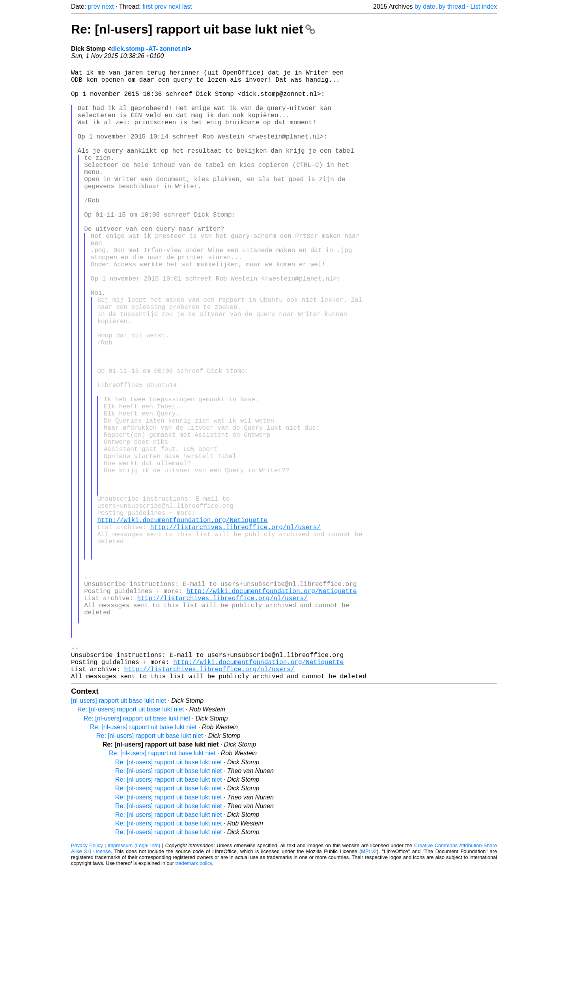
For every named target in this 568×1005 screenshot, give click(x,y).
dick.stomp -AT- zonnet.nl (149, 48)
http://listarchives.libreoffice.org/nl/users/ (235, 629)
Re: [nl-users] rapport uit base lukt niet (193, 29)
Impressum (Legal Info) (134, 981)
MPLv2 (369, 987)
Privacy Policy (87, 981)
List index (483, 6)
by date (425, 6)
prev (94, 6)
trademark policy (194, 999)
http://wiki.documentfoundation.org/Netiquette (182, 620)
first (147, 6)
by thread (452, 6)
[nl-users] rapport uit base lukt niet (118, 836)
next (108, 6)
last (187, 6)
